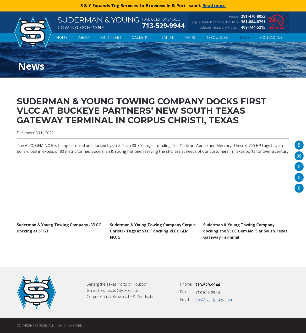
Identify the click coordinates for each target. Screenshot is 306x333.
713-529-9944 (163, 25)
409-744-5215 (253, 27)
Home (62, 37)
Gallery (141, 37)
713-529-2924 (207, 292)
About (84, 37)
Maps (190, 37)
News (244, 37)
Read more (214, 5)
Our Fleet (111, 37)
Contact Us (271, 37)
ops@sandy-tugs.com (213, 299)
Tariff (168, 37)
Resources (217, 37)
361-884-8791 (253, 21)
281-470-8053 (253, 16)
